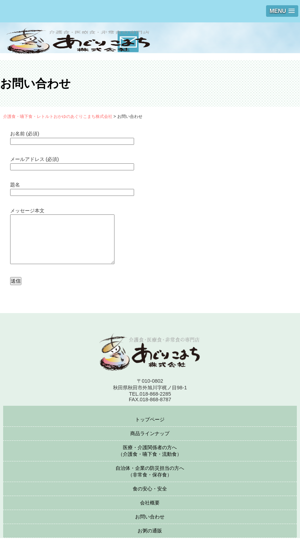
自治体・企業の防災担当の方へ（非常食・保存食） (150, 478)
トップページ (150, 426)
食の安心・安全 (150, 495)
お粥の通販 (150, 537)
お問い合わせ (150, 523)
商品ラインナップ (149, 440)
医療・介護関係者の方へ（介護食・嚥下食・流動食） (150, 458)
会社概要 (150, 509)
